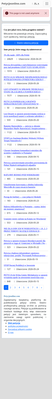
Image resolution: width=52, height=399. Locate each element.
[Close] (46, 13)
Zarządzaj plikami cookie (20, 329)
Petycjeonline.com (13, 3)
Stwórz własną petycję (26, 42)
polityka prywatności (18, 326)
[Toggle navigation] (46, 3)
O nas (11, 332)
